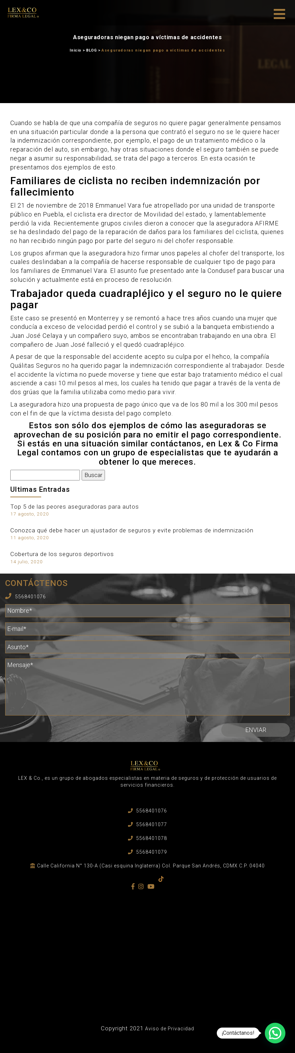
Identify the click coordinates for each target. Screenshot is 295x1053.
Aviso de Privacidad (169, 1028)
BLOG (91, 50)
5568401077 (151, 824)
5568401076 (30, 596)
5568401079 (151, 852)
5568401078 (151, 838)
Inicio (75, 50)
